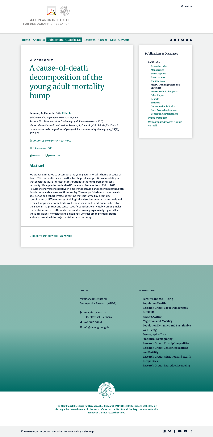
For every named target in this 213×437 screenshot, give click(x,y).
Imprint (57, 431)
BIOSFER (148, 312)
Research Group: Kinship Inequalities (166, 343)
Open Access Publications (164, 110)
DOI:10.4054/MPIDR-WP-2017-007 (52, 140)
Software (155, 102)
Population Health (154, 303)
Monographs (157, 70)
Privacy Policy (73, 431)
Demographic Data (154, 334)
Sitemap (89, 431)
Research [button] (90, 39)
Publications (155, 62)
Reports (155, 99)
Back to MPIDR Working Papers (52, 236)
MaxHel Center (152, 316)
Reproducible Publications (164, 113)
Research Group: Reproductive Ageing (166, 365)
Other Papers (157, 95)
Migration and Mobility (157, 321)
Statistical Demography (157, 339)
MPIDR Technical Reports (164, 91)
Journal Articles (159, 66)
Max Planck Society (126, 409)
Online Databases (157, 117)
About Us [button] (39, 39)
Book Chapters (158, 73)
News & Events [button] (119, 39)
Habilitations (158, 81)
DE (191, 6)
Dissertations (158, 77)
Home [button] (26, 39)
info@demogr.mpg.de (96, 327)
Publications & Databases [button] (64, 39)
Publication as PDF (42, 148)
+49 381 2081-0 (93, 322)
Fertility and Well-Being (158, 299)
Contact (45, 431)
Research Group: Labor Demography (165, 307)
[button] (182, 6)
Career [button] (103, 39)
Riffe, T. (66, 113)
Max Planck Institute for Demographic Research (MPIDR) (93, 406)
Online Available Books (163, 106)
